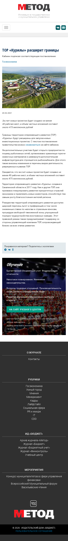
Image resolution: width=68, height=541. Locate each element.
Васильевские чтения (34, 487)
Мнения (34, 393)
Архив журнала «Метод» (34, 440)
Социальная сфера (34, 408)
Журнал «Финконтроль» (34, 451)
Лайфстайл (34, 404)
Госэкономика (9, 61)
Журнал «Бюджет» (34, 444)
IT (34, 415)
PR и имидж (34, 411)
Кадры (34, 400)
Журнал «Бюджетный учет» (34, 447)
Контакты (34, 359)
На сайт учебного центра (25, 309)
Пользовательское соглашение (34, 531)
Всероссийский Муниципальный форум (34, 483)
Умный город (34, 389)
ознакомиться (33, 144)
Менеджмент (34, 397)
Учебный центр (34, 455)
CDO (34, 418)
